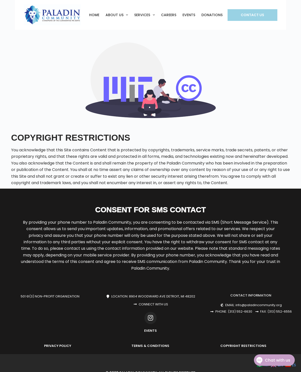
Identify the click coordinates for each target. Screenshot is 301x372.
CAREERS (168, 14)
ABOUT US (118, 15)
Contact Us (252, 14)
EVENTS (188, 14)
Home (94, 14)
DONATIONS (212, 14)
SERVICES (145, 15)
